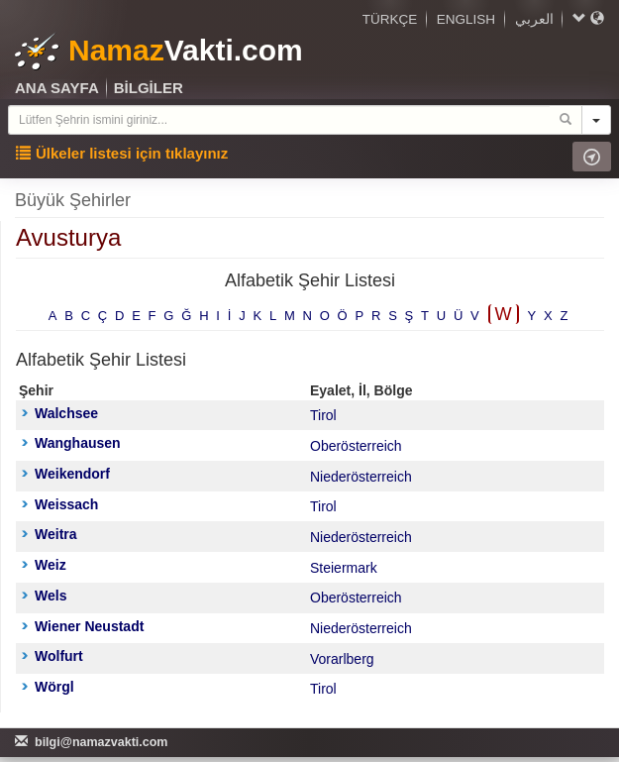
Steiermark (343, 568)
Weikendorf (66, 474)
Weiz (44, 565)
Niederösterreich (361, 477)
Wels (44, 595)
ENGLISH (466, 19)
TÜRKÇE (390, 19)
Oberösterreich (356, 446)
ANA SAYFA (57, 87)
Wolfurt (52, 656)
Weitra (49, 534)
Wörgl (48, 687)
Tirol (323, 415)
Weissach (60, 504)
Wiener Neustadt (83, 626)
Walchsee (60, 413)
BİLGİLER (148, 87)
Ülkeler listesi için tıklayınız (122, 153)
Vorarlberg (342, 659)
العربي (534, 19)
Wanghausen (71, 443)
